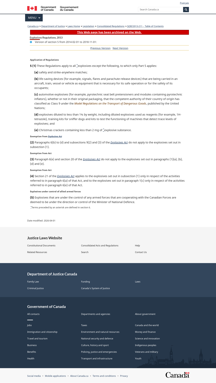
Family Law (33, 281)
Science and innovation (147, 338)
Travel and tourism (37, 338)
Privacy (124, 376)
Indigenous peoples (145, 345)
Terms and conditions (104, 376)
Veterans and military (146, 352)
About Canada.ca (79, 376)
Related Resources (37, 252)
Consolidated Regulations (111, 26)
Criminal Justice (35, 288)
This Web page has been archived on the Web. (109, 32)
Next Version (120, 48)
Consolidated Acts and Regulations (99, 245)
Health (30, 358)
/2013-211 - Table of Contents (145, 26)
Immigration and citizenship (42, 332)
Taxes (84, 325)
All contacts (33, 314)
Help (137, 245)
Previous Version (100, 48)
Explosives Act (55, 136)
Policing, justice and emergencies (99, 352)
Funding (85, 281)
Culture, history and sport (95, 345)
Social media (34, 376)
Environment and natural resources (100, 332)
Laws (137, 281)
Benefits (31, 352)
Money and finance (145, 332)
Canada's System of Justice (95, 288)
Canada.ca (33, 26)
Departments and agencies (95, 314)
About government (145, 314)
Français (184, 3)
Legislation (88, 26)
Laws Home (74, 26)
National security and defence (97, 338)
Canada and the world (147, 325)
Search (84, 252)
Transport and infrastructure (96, 358)
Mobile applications (55, 376)
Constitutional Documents (41, 245)
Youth (138, 358)
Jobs (29, 325)
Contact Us (141, 252)
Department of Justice (53, 26)
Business (32, 345)
